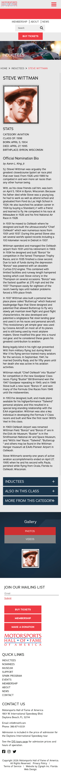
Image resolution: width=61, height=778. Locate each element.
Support (7, 671)
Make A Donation (23, 627)
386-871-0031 (17, 726)
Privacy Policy (40, 763)
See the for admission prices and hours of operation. (29, 743)
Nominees (8, 664)
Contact (8, 695)
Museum (7, 668)
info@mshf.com (17, 722)
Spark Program (12, 675)
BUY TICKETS (30, 36)
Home (4, 68)
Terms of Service (12, 766)
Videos (30, 539)
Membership (19, 21)
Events (7, 679)
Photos (30, 531)
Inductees (17, 68)
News (45, 21)
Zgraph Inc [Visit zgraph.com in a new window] (43, 766)
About (35, 21)
